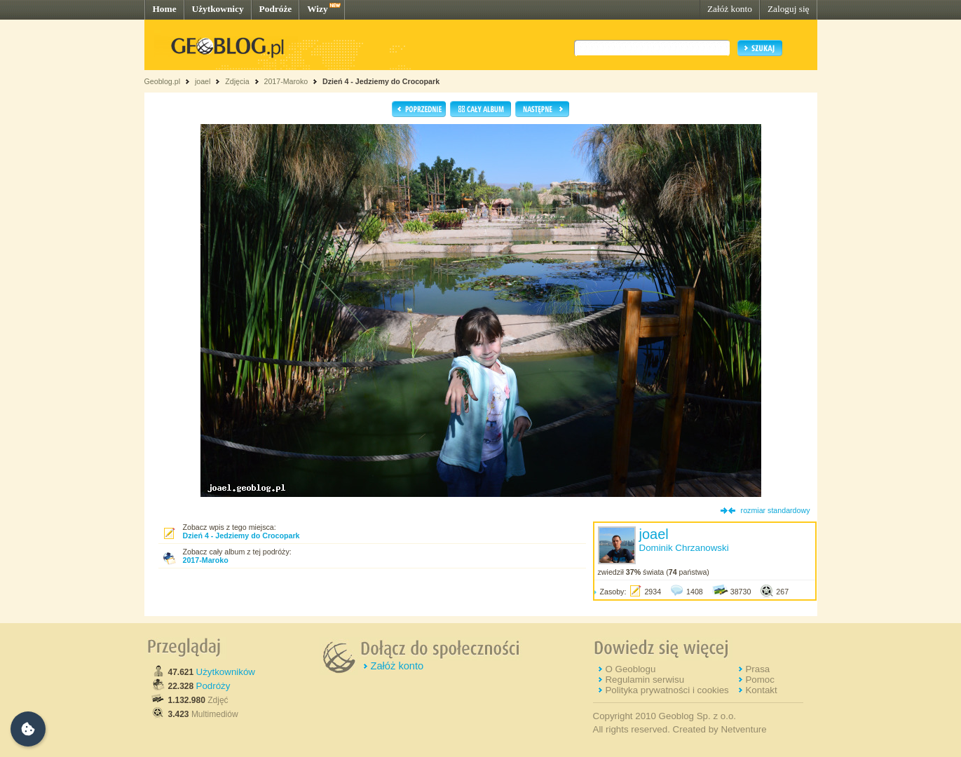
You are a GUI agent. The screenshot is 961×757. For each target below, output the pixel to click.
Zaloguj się (789, 9)
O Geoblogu (630, 669)
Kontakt (761, 690)
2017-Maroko (286, 81)
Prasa (757, 669)
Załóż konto (729, 9)
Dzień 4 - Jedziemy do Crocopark (380, 81)
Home (165, 9)
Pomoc (759, 679)
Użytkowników (225, 672)
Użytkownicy (218, 9)
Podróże (275, 9)
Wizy (317, 9)
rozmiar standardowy (775, 510)
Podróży (213, 686)
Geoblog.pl (162, 81)
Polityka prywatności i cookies (666, 690)
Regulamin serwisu (644, 679)
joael (203, 81)
